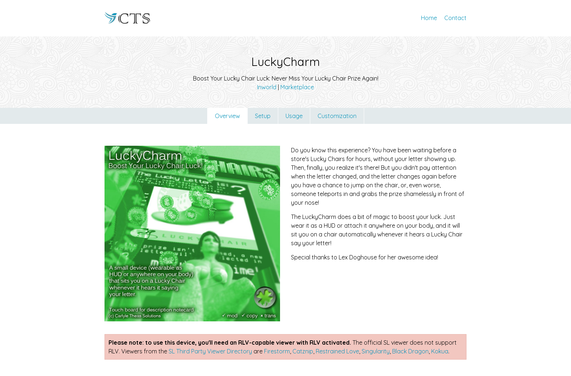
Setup (263, 116)
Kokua (439, 351)
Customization (337, 116)
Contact (455, 17)
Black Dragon (410, 351)
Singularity (376, 351)
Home (429, 17)
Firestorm (277, 351)
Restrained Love (337, 351)
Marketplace (297, 87)
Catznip (302, 351)
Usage (294, 116)
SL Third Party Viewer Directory (210, 351)
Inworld (266, 87)
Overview (227, 116)
